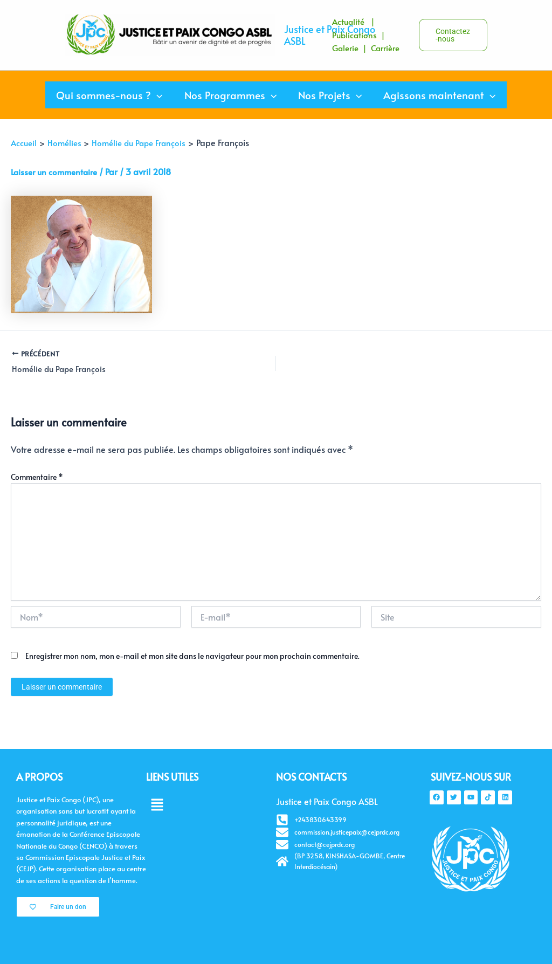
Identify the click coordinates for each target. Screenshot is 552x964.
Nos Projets (329, 94)
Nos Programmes (231, 94)
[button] (426, 35)
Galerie (345, 47)
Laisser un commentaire (57, 171)
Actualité (348, 21)
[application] (158, 94)
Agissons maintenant (438, 94)
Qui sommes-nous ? (111, 94)
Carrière (386, 47)
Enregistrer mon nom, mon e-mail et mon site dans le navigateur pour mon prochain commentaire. (192, 657)
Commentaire (37, 478)
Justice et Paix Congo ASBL (329, 34)
